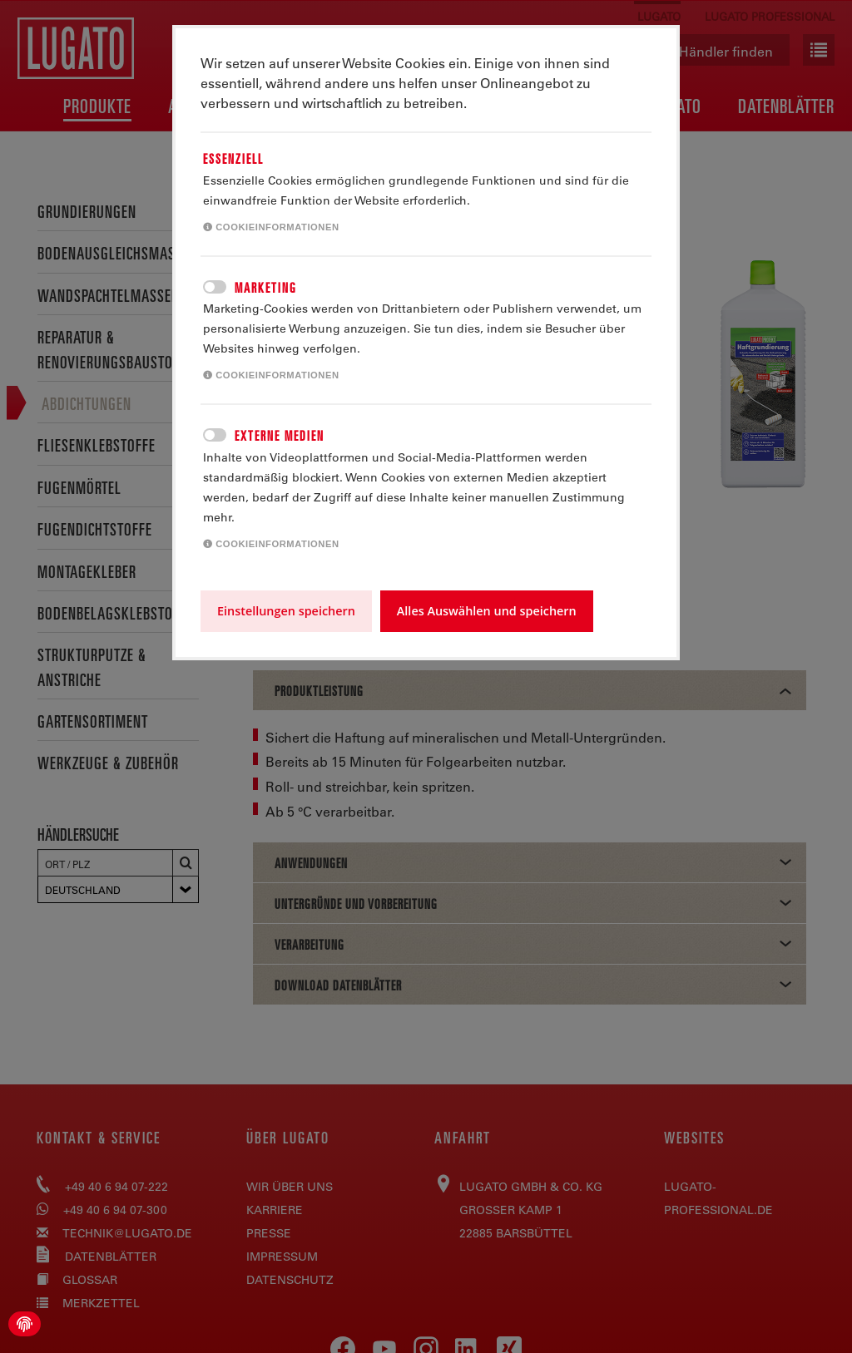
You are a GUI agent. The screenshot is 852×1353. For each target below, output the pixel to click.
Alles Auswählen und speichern (487, 611)
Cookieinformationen (271, 227)
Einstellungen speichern (286, 611)
